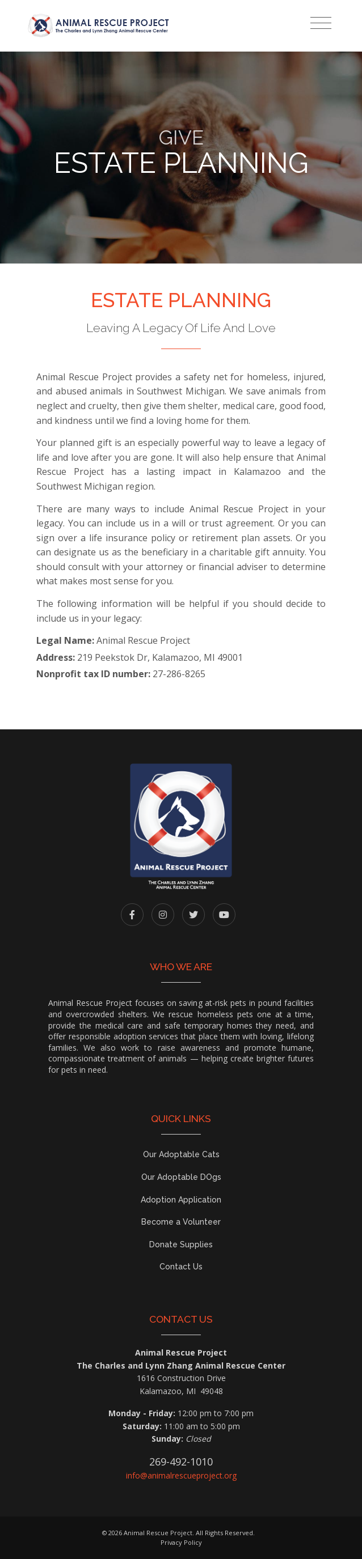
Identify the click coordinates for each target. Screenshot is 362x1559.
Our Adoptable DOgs (181, 1177)
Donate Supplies (181, 1244)
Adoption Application (181, 1199)
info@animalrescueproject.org (181, 1475)
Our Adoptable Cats (181, 1154)
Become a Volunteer (181, 1221)
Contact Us (181, 1266)
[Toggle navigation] (321, 23)
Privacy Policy (181, 1542)
